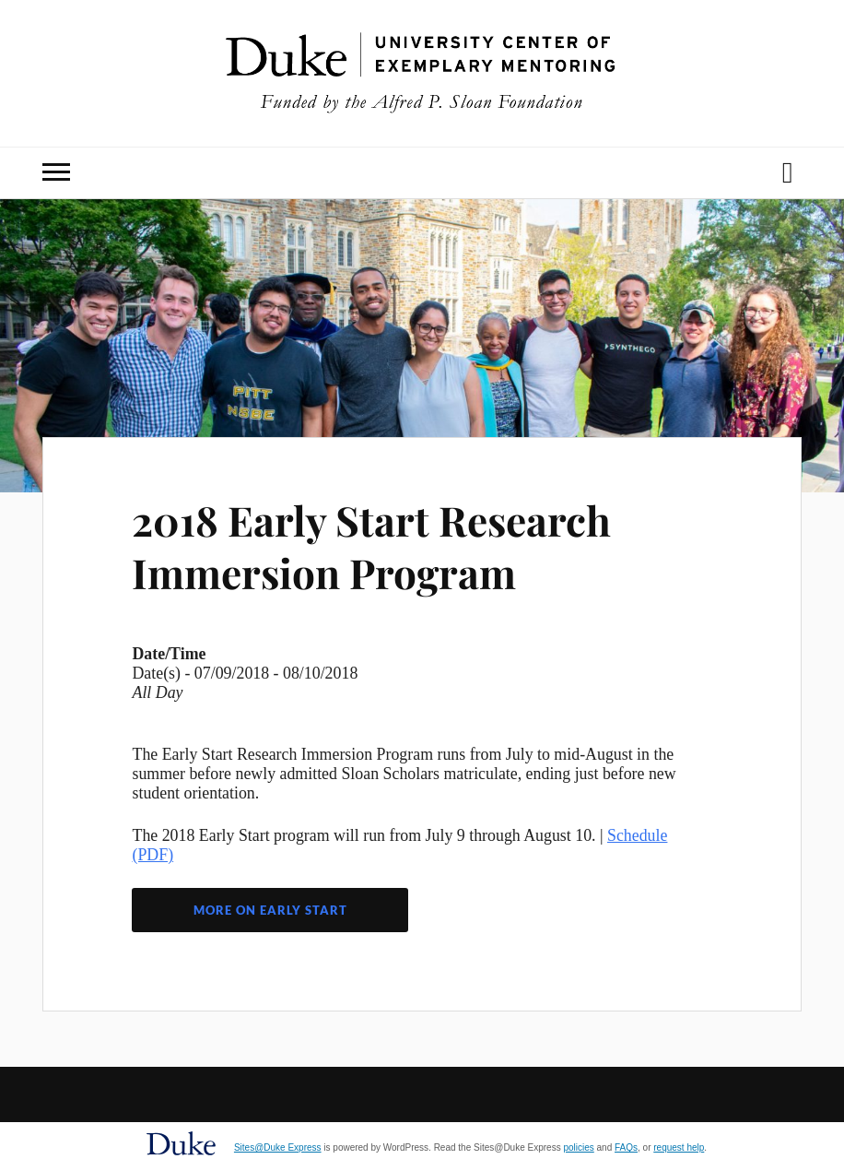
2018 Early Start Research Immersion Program (371, 545)
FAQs (626, 1147)
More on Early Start (270, 910)
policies (578, 1147)
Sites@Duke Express (278, 1147)
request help (678, 1147)
